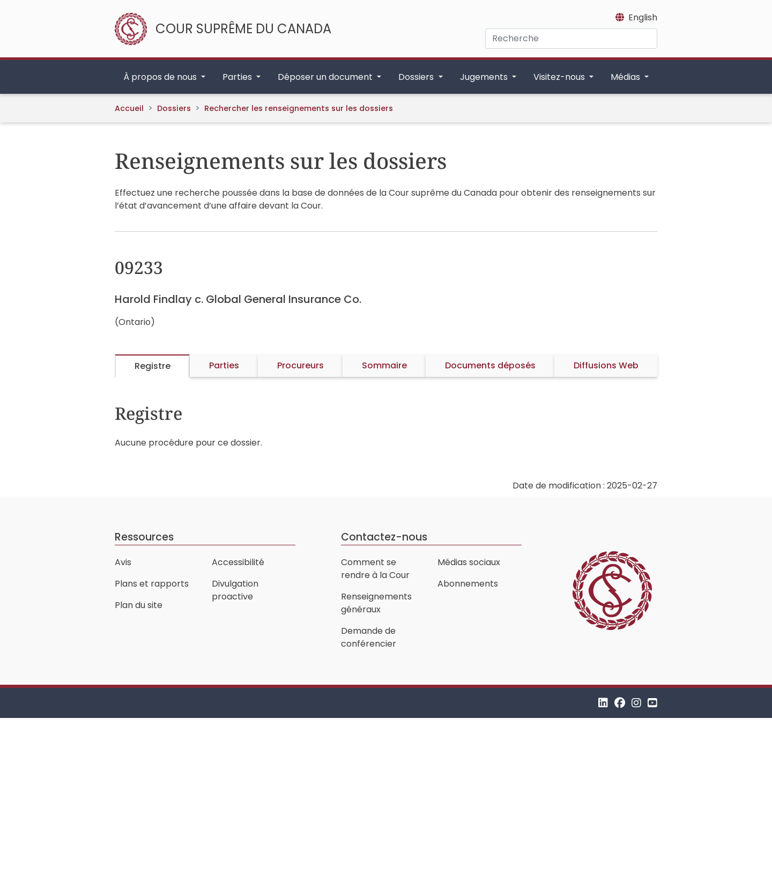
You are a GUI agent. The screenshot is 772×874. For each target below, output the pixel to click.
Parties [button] (238, 77)
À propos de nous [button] (161, 77)
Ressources (144, 537)
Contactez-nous (384, 537)
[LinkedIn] (603, 703)
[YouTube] (652, 703)
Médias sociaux (468, 562)
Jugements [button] (485, 77)
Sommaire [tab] (384, 365)
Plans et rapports (152, 583)
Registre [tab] (152, 366)
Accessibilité (238, 562)
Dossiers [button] (417, 77)
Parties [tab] (224, 365)
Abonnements (467, 583)
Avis (123, 562)
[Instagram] (636, 703)
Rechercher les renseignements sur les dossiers (298, 108)
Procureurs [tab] (300, 365)
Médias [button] (626, 77)
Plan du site (138, 605)
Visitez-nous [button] (560, 77)
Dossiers (174, 108)
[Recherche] (571, 38)
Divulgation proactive (235, 590)
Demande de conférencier (368, 637)
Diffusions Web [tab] (606, 365)
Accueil (129, 108)
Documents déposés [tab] (490, 365)
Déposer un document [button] (326, 77)
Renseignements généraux (376, 603)
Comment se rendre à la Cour (375, 568)
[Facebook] (619, 703)
